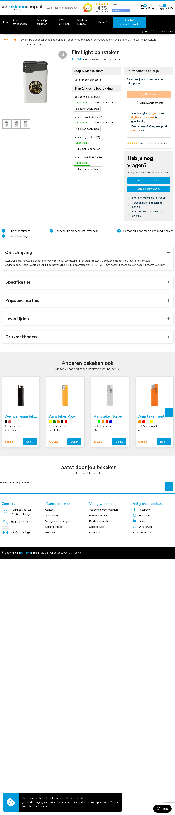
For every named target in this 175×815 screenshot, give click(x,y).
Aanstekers (122, 40)
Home (22, 40)
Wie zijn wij (52, 515)
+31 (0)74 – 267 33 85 (159, 31)
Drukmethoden (54, 527)
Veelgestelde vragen (58, 521)
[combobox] (67, 8)
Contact (50, 510)
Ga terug (10, 39)
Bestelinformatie (99, 521)
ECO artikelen (64, 22)
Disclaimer (95, 532)
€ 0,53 (8, 442)
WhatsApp (142, 527)
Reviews (50, 532)
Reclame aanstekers (144, 40)
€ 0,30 (98, 442)
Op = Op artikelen (42, 22)
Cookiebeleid (96, 527)
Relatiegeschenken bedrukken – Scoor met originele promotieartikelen (70, 40)
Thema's (102, 22)
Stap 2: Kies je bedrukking (93, 88)
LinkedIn (140, 521)
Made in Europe (82, 22)
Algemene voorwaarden (103, 510)
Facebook (141, 510)
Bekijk (29, 442)
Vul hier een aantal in (87, 80)
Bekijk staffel (112, 59)
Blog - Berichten (142, 532)
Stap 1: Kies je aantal (89, 71)
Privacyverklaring (99, 515)
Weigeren (114, 802)
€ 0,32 (53, 442)
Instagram (141, 515)
